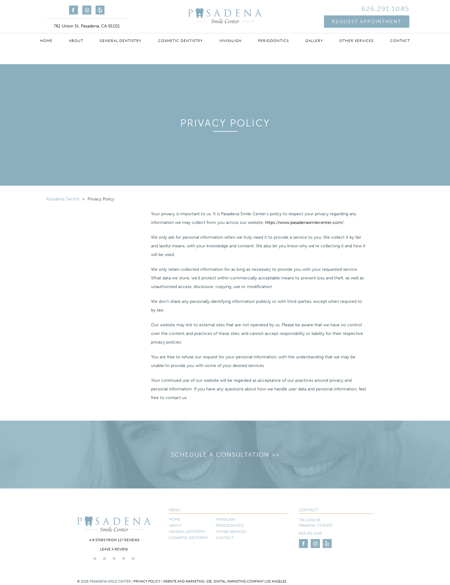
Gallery (314, 41)
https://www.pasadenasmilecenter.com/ (304, 222)
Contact (400, 41)
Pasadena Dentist (63, 199)
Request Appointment (366, 21)
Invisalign (230, 41)
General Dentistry (120, 41)
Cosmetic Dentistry (180, 41)
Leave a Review (114, 549)
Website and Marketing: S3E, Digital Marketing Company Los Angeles (224, 581)
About (76, 41)
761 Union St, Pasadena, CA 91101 (87, 26)
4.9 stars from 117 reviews (114, 540)
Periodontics (273, 41)
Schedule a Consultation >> (225, 454)
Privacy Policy (146, 581)
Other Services (356, 41)
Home (46, 41)
